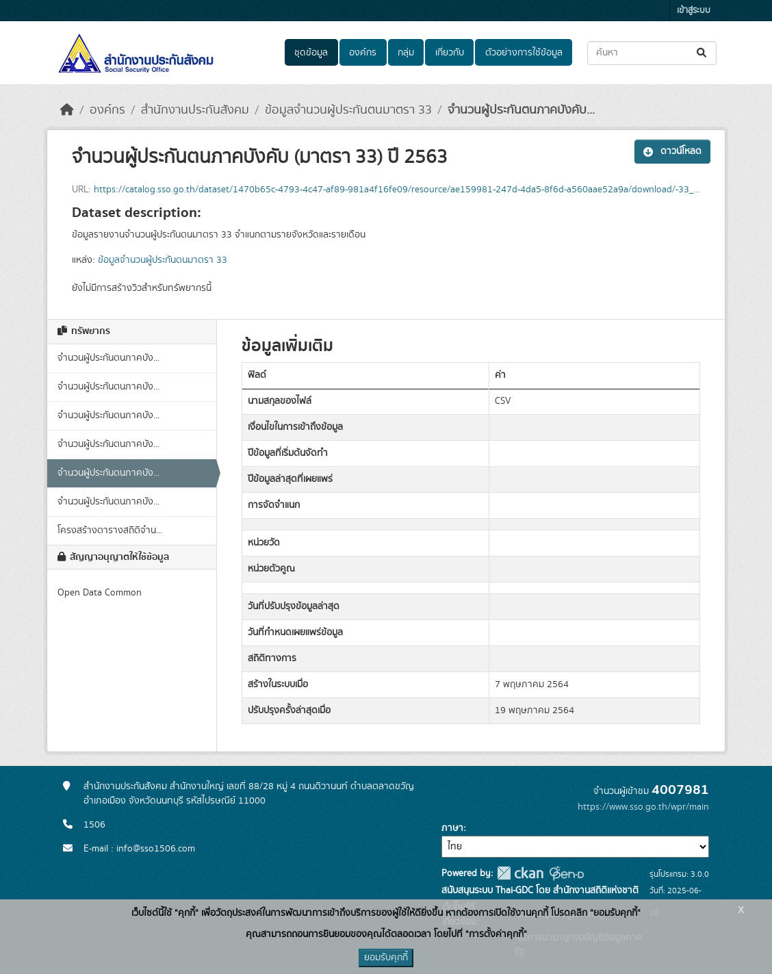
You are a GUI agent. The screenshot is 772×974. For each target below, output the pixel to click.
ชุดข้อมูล (311, 53)
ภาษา (452, 828)
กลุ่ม (406, 53)
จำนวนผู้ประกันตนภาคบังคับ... (521, 110)
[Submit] (702, 53)
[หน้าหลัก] (67, 110)
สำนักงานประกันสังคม (195, 110)
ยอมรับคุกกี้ (386, 957)
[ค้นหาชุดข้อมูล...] (652, 53)
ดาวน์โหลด (672, 151)
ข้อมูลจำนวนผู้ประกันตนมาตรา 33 (348, 110)
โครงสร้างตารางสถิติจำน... (109, 530)
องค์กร (362, 53)
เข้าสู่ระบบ (693, 10)
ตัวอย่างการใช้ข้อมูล (524, 53)
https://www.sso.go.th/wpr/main (643, 807)
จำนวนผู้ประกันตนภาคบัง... (108, 358)
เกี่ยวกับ (449, 53)
